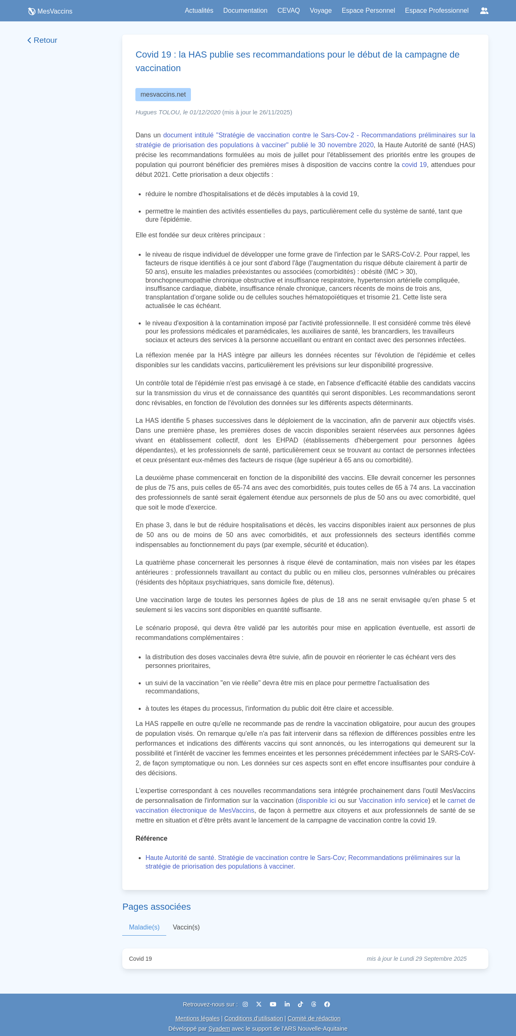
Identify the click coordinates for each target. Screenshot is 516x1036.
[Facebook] (327, 1004)
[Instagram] (246, 1004)
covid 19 (414, 164)
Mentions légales (197, 1018)
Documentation (245, 10)
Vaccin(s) (186, 927)
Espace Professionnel (437, 10)
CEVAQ (288, 10)
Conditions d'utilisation (253, 1018)
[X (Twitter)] (260, 1004)
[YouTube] (274, 1004)
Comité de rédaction (314, 1018)
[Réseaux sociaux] (484, 10)
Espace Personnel (368, 10)
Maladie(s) (144, 927)
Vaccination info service (393, 800)
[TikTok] (301, 1004)
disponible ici (317, 800)
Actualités (199, 10)
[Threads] (314, 1004)
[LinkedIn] (288, 1004)
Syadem (219, 1028)
